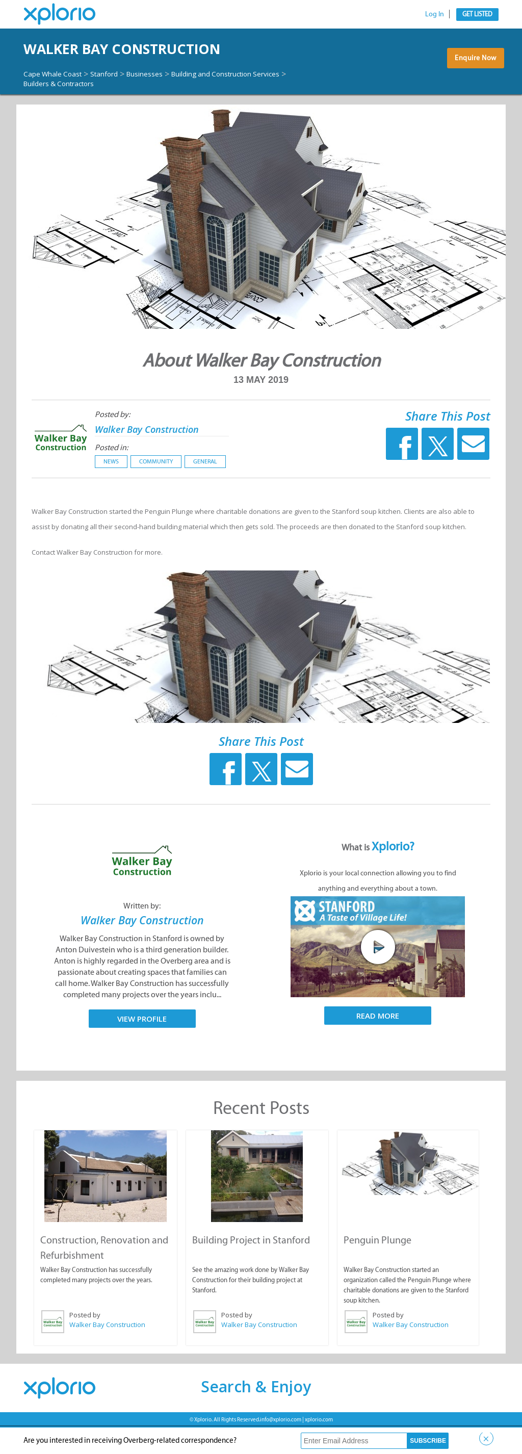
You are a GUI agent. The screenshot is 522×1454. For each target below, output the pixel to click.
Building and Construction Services (89, 111)
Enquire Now (472, 77)
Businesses (165, 101)
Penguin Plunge (377, 1267)
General (205, 489)
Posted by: (112, 442)
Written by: (142, 934)
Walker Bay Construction (104, 63)
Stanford (118, 101)
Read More (377, 1044)
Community (156, 489)
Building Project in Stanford (250, 1267)
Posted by (84, 1341)
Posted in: (111, 475)
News (111, 489)
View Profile (142, 1047)
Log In (434, 14)
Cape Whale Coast (58, 101)
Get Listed (477, 14)
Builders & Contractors (208, 111)
